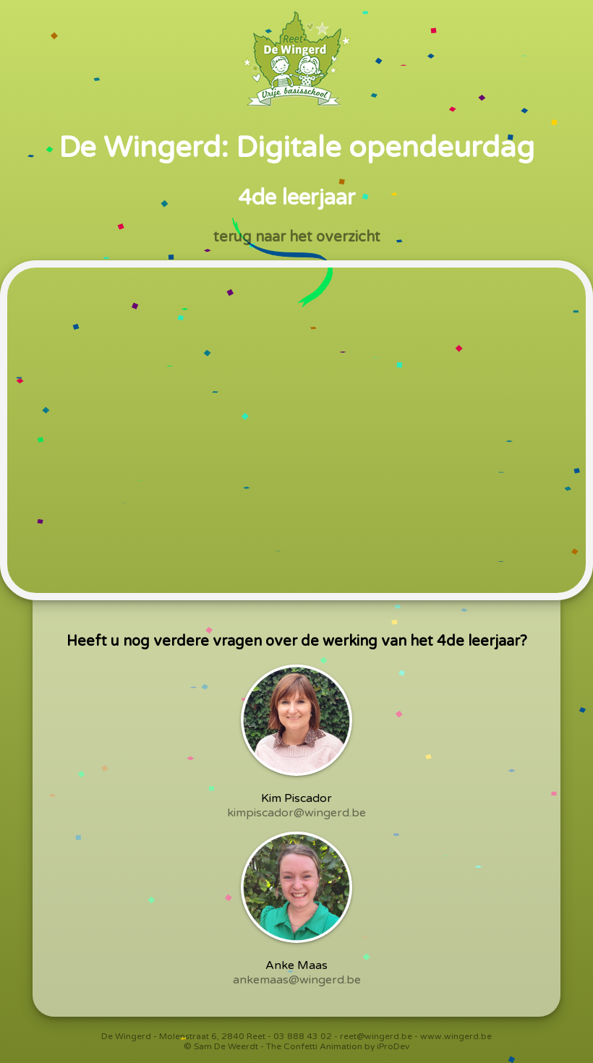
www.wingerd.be (456, 1036)
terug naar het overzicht (296, 237)
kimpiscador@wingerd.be (296, 813)
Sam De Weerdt (226, 1046)
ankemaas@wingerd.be (297, 980)
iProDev (393, 1046)
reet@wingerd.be (376, 1036)
